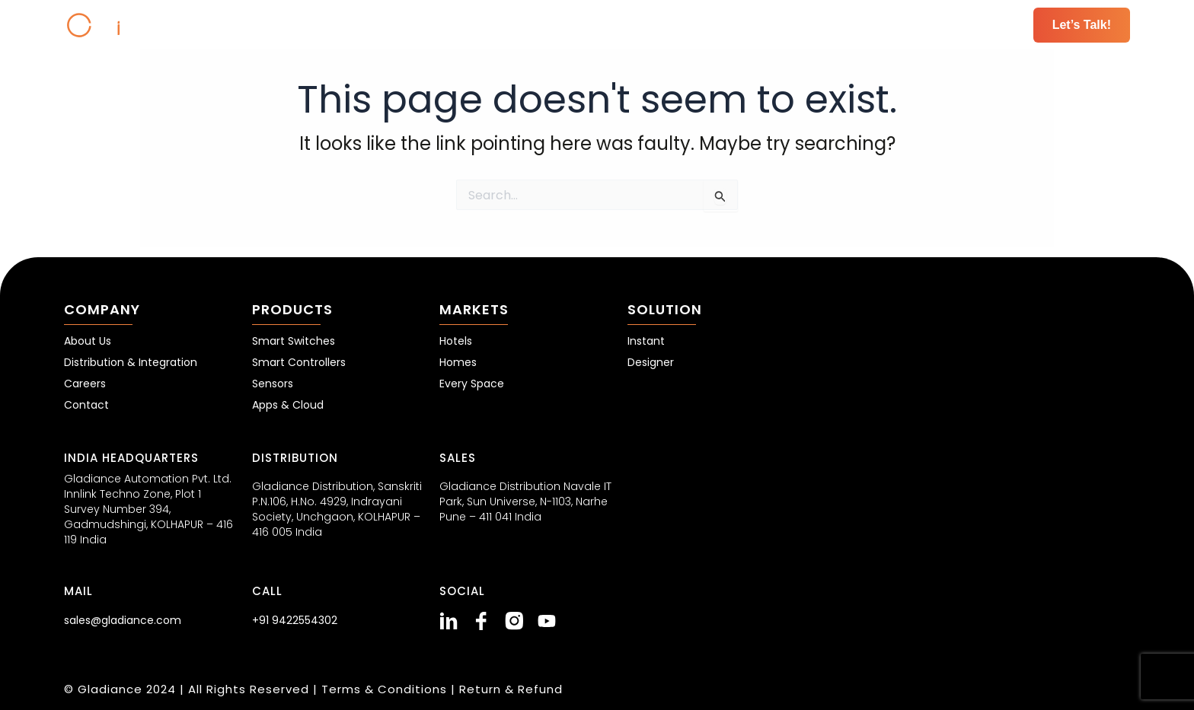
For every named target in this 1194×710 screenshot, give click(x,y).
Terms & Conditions (386, 689)
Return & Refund (511, 689)
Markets (750, 24)
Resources (920, 24)
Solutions (832, 24)
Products (668, 24)
